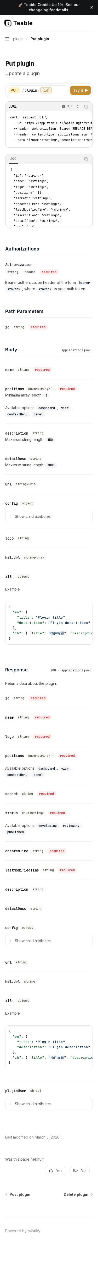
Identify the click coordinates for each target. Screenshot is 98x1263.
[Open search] (81, 23)
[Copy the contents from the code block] (86, 106)
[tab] (13, 159)
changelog (38, 10)
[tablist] (43, 159)
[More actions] (91, 23)
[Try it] (80, 90)
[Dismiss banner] (92, 7)
